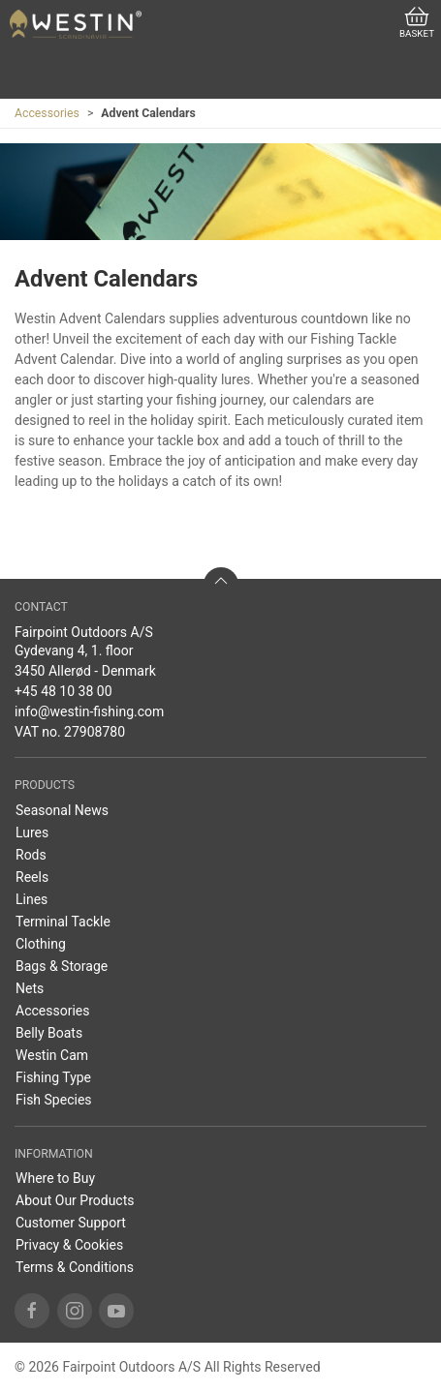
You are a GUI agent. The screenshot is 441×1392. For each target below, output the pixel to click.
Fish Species (54, 1099)
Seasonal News (62, 810)
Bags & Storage (62, 966)
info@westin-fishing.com (89, 711)
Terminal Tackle (63, 921)
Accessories (47, 113)
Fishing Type (53, 1077)
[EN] (75, 24)
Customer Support (71, 1222)
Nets (30, 988)
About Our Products (75, 1200)
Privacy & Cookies (69, 1245)
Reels (32, 877)
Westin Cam (52, 1055)
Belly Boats (49, 1033)
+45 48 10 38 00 (63, 691)
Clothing (41, 944)
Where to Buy (55, 1178)
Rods (31, 854)
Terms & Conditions (75, 1267)
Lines (31, 899)
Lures (32, 832)
